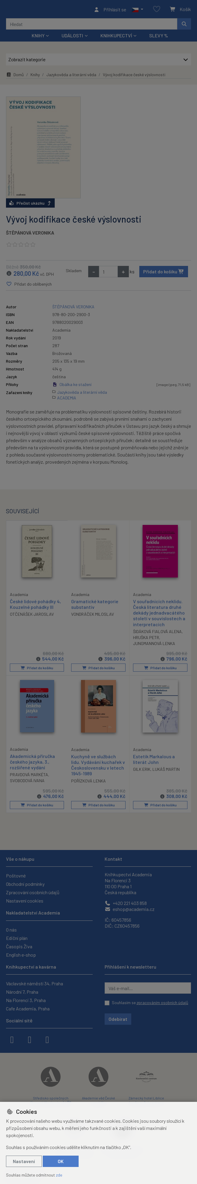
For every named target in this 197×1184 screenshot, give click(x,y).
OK (61, 1161)
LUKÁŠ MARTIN (166, 770)
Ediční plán (17, 938)
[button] (137, 10)
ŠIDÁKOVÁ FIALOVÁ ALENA (157, 633)
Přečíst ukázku (30, 204)
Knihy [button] (38, 37)
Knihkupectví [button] (116, 37)
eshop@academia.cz (130, 909)
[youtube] (47, 1039)
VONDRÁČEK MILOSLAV (92, 615)
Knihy (35, 76)
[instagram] (30, 1039)
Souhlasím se (150, 1002)
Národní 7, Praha (22, 992)
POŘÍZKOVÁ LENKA (88, 782)
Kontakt (113, 859)
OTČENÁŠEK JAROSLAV (32, 615)
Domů (15, 76)
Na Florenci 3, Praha (26, 1000)
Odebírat (118, 1019)
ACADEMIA (66, 399)
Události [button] (72, 37)
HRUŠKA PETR (146, 639)
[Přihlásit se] (110, 10)
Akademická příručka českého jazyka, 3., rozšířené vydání (32, 762)
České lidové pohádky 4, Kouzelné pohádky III (35, 605)
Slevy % (158, 37)
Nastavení (24, 1161)
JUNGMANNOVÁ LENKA (154, 645)
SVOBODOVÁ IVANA (27, 782)
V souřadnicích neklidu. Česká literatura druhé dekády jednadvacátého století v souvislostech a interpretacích (159, 614)
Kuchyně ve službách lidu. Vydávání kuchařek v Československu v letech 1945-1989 (98, 766)
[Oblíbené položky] (156, 10)
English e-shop (21, 955)
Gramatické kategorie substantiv (94, 606)
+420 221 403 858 (126, 903)
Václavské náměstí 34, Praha (34, 983)
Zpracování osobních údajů (32, 892)
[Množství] (108, 273)
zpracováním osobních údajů (162, 1002)
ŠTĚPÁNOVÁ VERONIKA (30, 234)
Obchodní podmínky (25, 884)
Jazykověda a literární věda (71, 76)
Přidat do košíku (163, 273)
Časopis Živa (19, 946)
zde (59, 1174)
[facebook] (12, 1039)
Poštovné (16, 875)
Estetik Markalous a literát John (154, 760)
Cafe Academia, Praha (28, 1008)
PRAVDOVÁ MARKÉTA (29, 776)
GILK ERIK (141, 770)
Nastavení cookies (24, 900)
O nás (11, 929)
